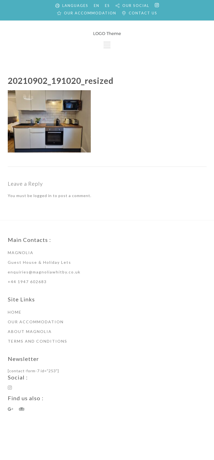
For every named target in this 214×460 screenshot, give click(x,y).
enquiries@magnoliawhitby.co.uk (44, 272)
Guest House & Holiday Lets (39, 262)
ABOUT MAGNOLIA (30, 331)
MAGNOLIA (20, 252)
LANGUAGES (75, 5)
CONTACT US (143, 13)
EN (96, 5)
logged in (42, 195)
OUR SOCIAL (135, 5)
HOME (15, 312)
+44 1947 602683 (27, 281)
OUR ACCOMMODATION (90, 13)
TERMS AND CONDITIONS (37, 341)
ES (107, 5)
